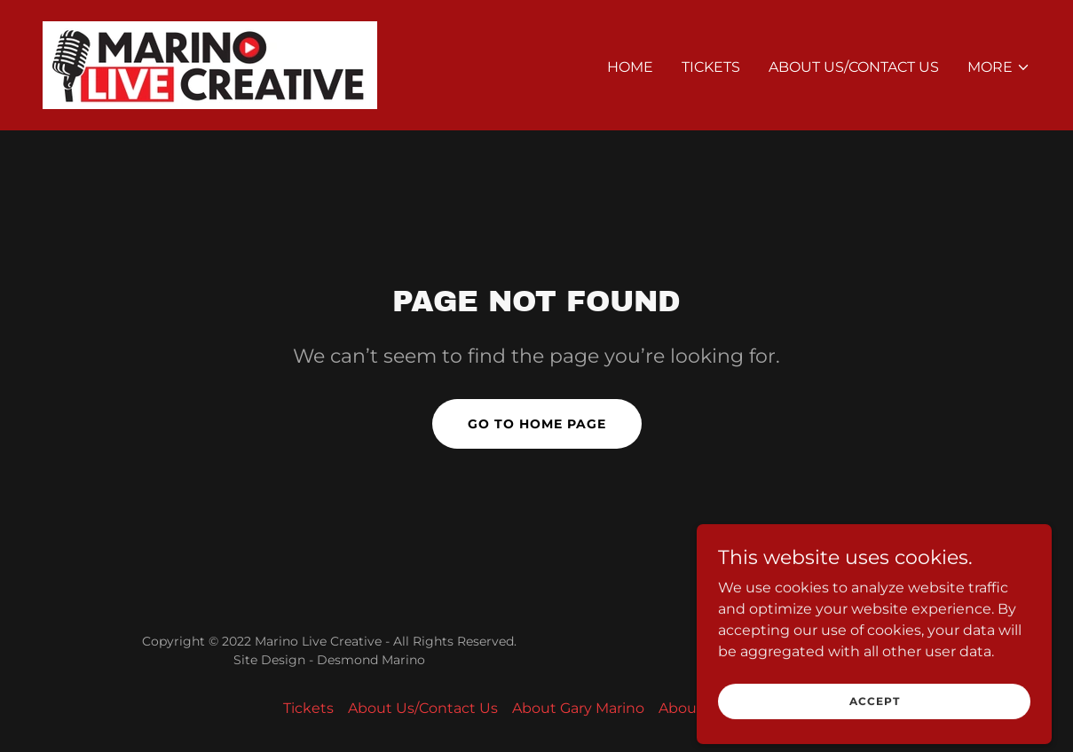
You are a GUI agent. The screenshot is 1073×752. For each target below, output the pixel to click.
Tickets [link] (711, 67)
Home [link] (630, 67)
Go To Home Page (537, 424)
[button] (998, 67)
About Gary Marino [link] (578, 708)
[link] (210, 64)
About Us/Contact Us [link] (854, 67)
